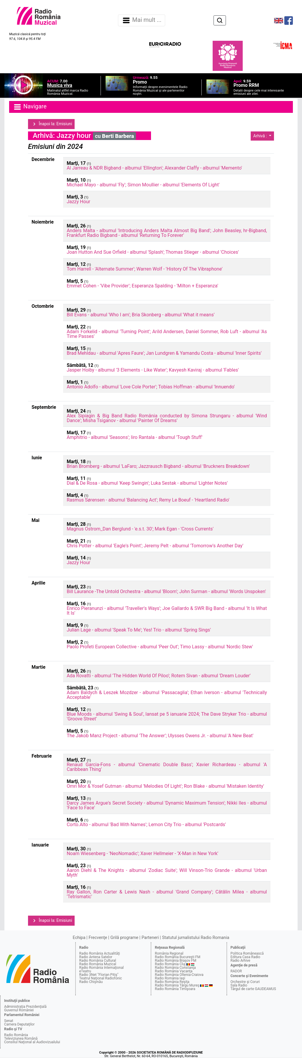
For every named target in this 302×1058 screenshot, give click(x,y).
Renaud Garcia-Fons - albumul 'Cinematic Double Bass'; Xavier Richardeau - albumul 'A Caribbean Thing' (167, 767)
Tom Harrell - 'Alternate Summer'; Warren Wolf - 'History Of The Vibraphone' (144, 269)
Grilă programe (124, 937)
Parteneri (150, 937)
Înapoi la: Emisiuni (51, 124)
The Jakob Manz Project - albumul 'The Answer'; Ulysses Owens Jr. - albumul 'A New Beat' (160, 735)
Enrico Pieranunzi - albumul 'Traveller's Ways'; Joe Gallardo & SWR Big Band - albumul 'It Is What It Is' (167, 610)
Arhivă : (260, 136)
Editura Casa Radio (245, 957)
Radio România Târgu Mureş (177, 985)
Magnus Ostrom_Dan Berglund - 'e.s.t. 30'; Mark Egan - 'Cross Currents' (140, 529)
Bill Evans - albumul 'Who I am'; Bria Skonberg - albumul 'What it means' (140, 315)
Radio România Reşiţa (172, 982)
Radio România (16, 1035)
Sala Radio (239, 985)
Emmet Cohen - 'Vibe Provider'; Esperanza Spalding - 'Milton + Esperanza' (142, 286)
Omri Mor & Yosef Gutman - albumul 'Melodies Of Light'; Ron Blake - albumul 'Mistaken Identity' (165, 786)
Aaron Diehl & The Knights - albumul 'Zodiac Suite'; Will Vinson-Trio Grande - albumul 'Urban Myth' (167, 872)
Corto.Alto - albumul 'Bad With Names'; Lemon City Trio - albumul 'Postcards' (146, 824)
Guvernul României (19, 1010)
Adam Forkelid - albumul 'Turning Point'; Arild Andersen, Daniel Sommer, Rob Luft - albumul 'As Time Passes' (167, 334)
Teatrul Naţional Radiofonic (100, 978)
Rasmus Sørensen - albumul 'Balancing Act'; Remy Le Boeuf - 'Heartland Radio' (148, 500)
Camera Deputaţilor (19, 1024)
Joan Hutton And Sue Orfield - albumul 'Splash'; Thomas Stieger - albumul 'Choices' (153, 252)
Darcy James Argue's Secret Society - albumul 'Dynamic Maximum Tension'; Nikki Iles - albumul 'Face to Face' (167, 805)
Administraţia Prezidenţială (25, 1007)
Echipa (79, 937)
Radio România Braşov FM (175, 960)
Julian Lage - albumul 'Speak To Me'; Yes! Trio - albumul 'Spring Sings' (139, 630)
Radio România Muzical (97, 964)
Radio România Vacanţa (174, 971)
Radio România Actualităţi (99, 953)
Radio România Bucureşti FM (177, 957)
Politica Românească (247, 953)
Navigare (30, 106)
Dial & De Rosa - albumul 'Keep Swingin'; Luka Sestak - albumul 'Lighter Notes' (147, 483)
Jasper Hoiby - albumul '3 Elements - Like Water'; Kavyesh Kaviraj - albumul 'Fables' (153, 370)
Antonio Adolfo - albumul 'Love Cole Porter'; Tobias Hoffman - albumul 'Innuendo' (151, 387)
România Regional (169, 953)
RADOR (236, 971)
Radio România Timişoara (175, 989)
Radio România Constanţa (175, 968)
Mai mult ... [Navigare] (141, 20)
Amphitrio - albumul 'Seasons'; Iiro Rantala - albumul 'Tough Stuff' (134, 437)
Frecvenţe (98, 937)
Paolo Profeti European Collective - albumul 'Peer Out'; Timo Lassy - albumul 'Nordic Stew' (160, 647)
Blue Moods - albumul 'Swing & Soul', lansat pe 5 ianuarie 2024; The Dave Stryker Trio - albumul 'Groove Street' (167, 716)
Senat (8, 1021)
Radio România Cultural (97, 960)
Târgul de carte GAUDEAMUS (253, 989)
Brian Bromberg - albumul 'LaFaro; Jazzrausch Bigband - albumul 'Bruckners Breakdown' (158, 466)
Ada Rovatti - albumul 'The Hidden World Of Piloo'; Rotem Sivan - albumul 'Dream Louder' (158, 675)
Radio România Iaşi (170, 978)
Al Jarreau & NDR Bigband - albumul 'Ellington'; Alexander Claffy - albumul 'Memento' (154, 168)
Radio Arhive (240, 960)
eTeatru (85, 971)
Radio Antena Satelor (95, 957)
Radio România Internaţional (101, 968)
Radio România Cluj (170, 964)
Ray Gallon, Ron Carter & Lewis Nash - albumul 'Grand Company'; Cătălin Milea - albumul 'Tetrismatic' (167, 894)
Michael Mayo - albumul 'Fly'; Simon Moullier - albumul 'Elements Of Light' (143, 185)
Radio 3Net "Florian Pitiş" (99, 975)
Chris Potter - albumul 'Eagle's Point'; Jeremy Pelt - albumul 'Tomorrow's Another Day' (155, 545)
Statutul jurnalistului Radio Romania (195, 937)
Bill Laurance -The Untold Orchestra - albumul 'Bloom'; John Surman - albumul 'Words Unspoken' (166, 591)
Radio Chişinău (91, 982)
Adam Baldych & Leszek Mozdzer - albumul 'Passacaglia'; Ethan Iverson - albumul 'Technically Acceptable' (167, 695)
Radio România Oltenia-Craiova (179, 975)
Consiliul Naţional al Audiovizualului (32, 1042)
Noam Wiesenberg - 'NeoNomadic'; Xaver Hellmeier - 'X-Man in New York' (142, 853)
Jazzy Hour (78, 201)
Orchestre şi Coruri (245, 982)
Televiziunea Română (20, 1038)
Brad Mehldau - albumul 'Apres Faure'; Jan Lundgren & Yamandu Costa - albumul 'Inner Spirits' (164, 353)
